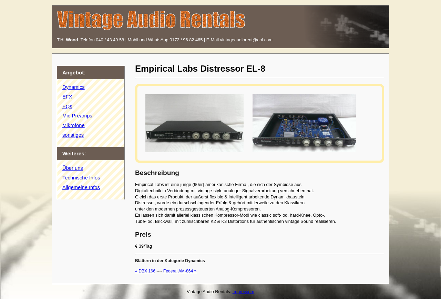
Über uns (72, 168)
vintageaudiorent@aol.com (246, 39)
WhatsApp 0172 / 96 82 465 (175, 39)
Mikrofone (73, 125)
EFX (67, 97)
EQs (67, 106)
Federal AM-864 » (180, 271)
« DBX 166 (145, 271)
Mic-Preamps (77, 115)
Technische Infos (81, 178)
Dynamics (73, 87)
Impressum (243, 291)
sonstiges (73, 135)
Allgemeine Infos (81, 187)
